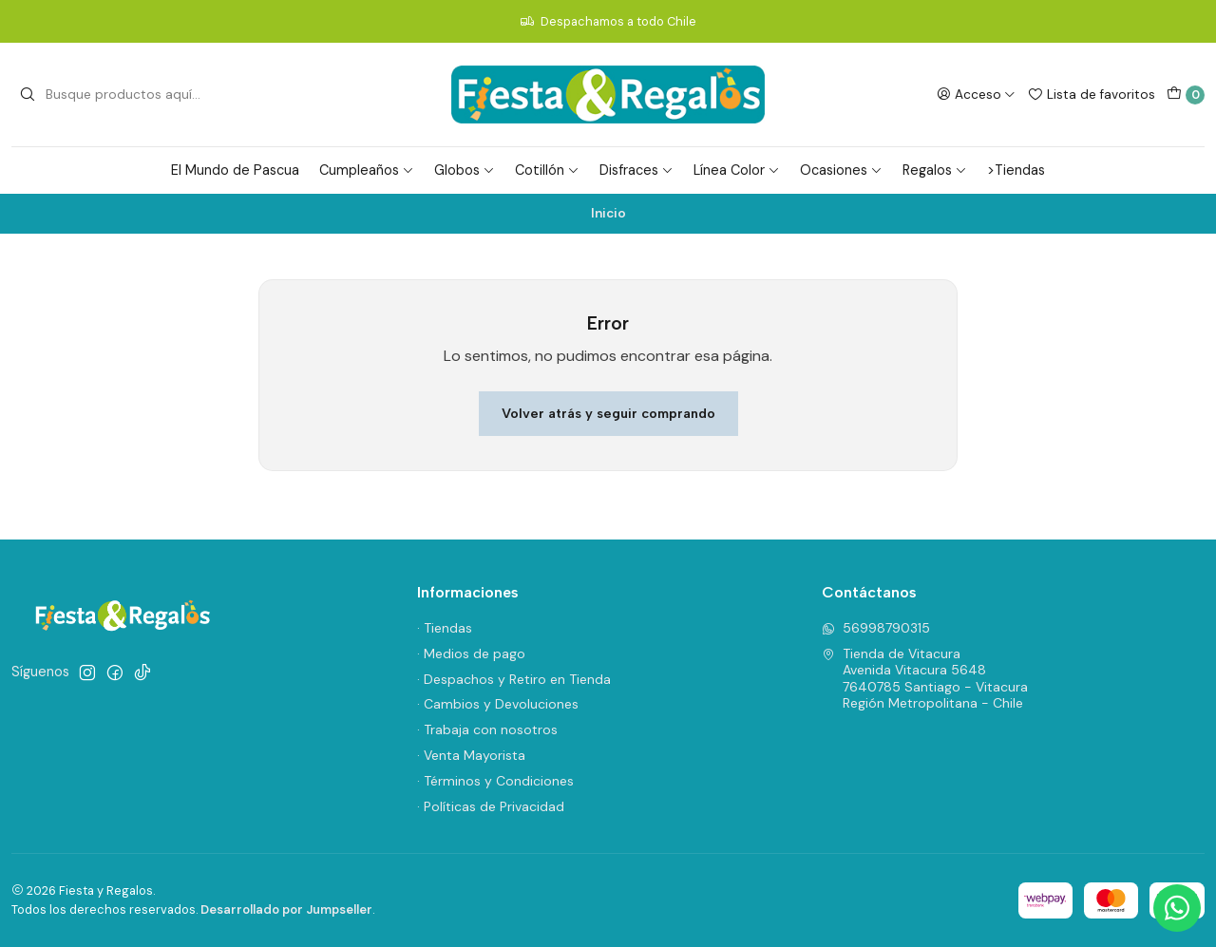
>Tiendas (1016, 170)
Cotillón (547, 170)
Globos (464, 170)
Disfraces (636, 170)
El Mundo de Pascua (235, 170)
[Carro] (1186, 94)
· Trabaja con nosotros (487, 729)
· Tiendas (444, 627)
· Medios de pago (471, 653)
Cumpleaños (366, 170)
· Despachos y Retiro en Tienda (514, 679)
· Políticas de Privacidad (490, 806)
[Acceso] (976, 94)
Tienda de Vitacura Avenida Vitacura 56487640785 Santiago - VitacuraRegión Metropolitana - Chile (925, 678)
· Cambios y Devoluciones (498, 703)
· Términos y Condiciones (495, 780)
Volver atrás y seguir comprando (608, 413)
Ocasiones (841, 170)
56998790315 (876, 627)
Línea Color (737, 170)
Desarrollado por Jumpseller (286, 909)
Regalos (934, 170)
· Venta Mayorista (471, 755)
